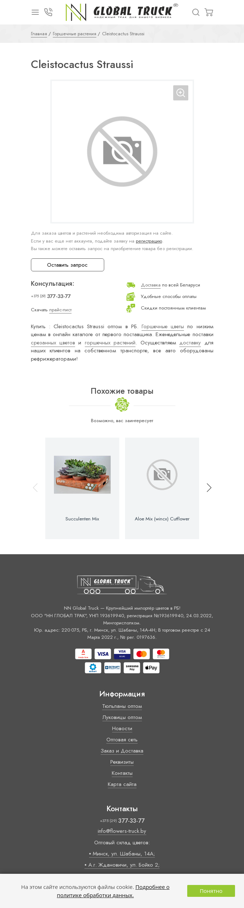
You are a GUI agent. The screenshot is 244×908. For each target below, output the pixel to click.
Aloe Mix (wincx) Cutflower (162, 519)
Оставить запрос (67, 265)
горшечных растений (110, 343)
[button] (205, 488)
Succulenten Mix (82, 519)
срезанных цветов (53, 343)
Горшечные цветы (163, 326)
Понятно (211, 890)
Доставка (151, 284)
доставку (190, 343)
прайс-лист (60, 309)
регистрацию (149, 241)
